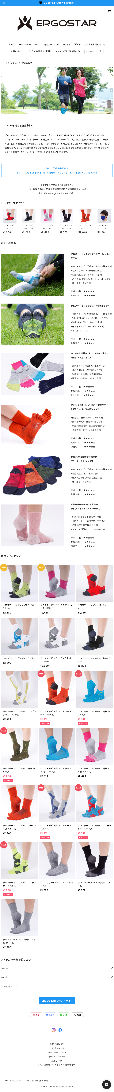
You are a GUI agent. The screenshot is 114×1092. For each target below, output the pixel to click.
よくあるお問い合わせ (95, 44)
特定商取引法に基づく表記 (37, 1081)
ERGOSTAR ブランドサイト (57, 1000)
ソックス (14, 62)
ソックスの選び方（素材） (39, 51)
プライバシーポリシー (12, 1081)
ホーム (11, 44)
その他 (4, 977)
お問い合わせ (17, 51)
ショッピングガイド (72, 44)
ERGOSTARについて (29, 44)
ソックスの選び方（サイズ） (67, 51)
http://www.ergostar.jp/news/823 (57, 193)
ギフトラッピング (8, 986)
